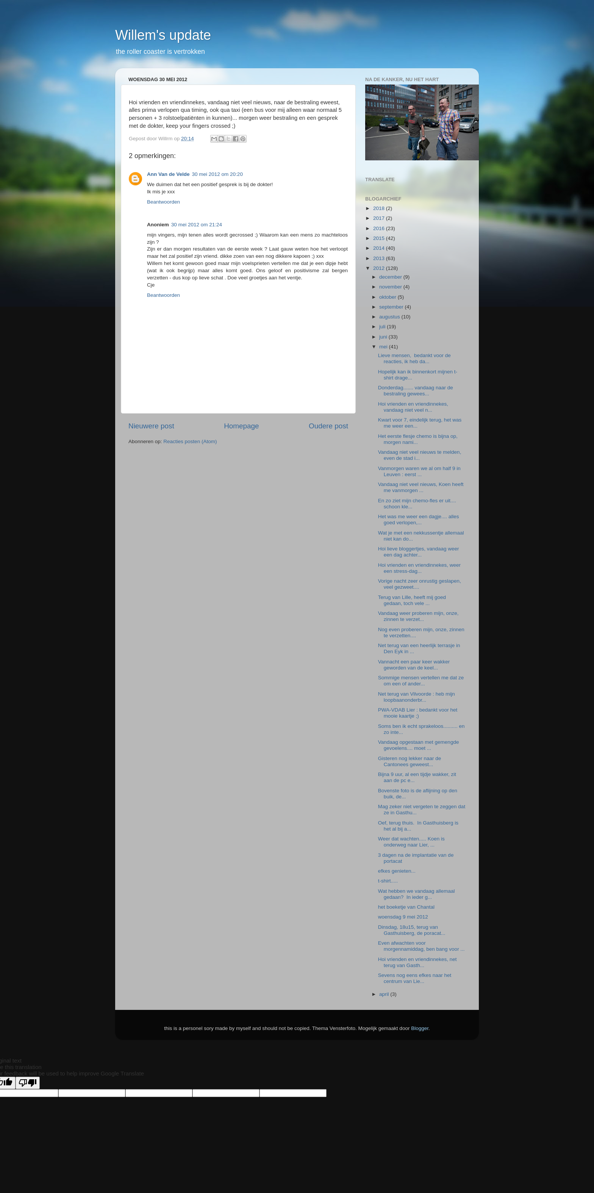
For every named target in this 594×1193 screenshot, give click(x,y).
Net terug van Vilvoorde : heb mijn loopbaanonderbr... (416, 697)
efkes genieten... (397, 871)
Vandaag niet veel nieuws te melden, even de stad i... (419, 455)
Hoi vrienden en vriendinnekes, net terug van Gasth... (417, 962)
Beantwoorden (163, 202)
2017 (379, 218)
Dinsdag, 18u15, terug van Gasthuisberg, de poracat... (412, 930)
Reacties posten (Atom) (190, 441)
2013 (379, 258)
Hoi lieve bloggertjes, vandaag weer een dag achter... (418, 552)
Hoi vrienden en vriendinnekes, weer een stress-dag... (419, 568)
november (391, 287)
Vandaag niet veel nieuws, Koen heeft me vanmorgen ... (421, 487)
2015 (379, 238)
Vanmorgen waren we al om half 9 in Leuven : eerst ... (419, 471)
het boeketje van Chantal (406, 907)
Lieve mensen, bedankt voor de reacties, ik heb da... (414, 358)
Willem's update (163, 35)
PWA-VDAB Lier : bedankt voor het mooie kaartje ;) (418, 713)
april (384, 994)
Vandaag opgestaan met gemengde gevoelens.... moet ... (418, 745)
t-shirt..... (388, 881)
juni (384, 337)
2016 (379, 228)
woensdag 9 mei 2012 (403, 917)
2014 (379, 248)
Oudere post (328, 426)
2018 (379, 208)
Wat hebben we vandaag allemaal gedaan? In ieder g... (416, 894)
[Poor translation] (28, 1083)
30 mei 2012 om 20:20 (217, 174)
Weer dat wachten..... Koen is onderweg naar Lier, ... (411, 842)
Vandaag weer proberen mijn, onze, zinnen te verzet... (418, 616)
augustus (390, 317)
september (392, 307)
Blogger (419, 1028)
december (391, 277)
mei (384, 347)
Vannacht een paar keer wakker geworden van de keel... (414, 665)
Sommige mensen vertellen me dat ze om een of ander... (421, 681)
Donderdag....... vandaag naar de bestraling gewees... (415, 391)
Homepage (241, 426)
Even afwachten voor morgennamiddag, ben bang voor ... (421, 946)
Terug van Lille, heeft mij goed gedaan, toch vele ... (412, 600)
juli (383, 326)
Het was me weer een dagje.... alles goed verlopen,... (418, 519)
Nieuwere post (151, 426)
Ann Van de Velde (168, 174)
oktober (388, 297)
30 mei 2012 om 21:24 (196, 224)
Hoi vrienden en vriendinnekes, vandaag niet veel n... (413, 407)
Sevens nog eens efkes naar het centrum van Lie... (415, 978)
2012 (379, 268)
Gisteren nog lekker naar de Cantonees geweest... (409, 761)
